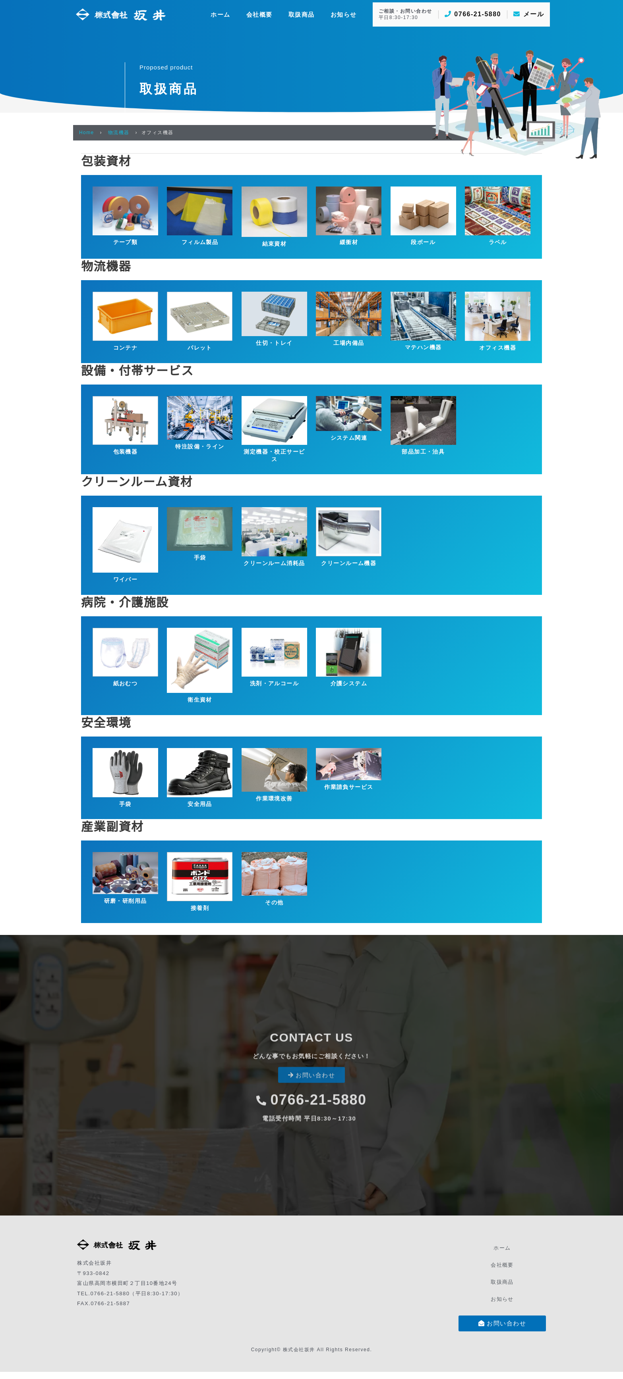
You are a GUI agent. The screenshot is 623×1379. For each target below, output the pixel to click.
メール (528, 14)
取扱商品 (502, 1287)
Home (86, 132)
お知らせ (502, 1304)
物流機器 (119, 132)
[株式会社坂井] (120, 13)
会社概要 (502, 1270)
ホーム (502, 1253)
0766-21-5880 (473, 14)
